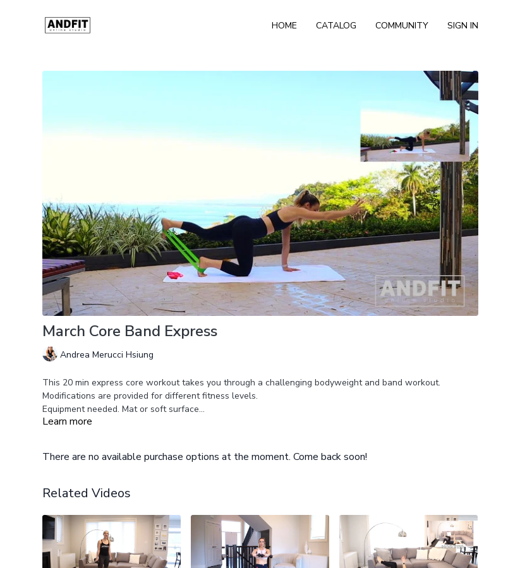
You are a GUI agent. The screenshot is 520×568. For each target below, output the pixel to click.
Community (401, 26)
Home (284, 26)
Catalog (336, 26)
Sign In (462, 26)
